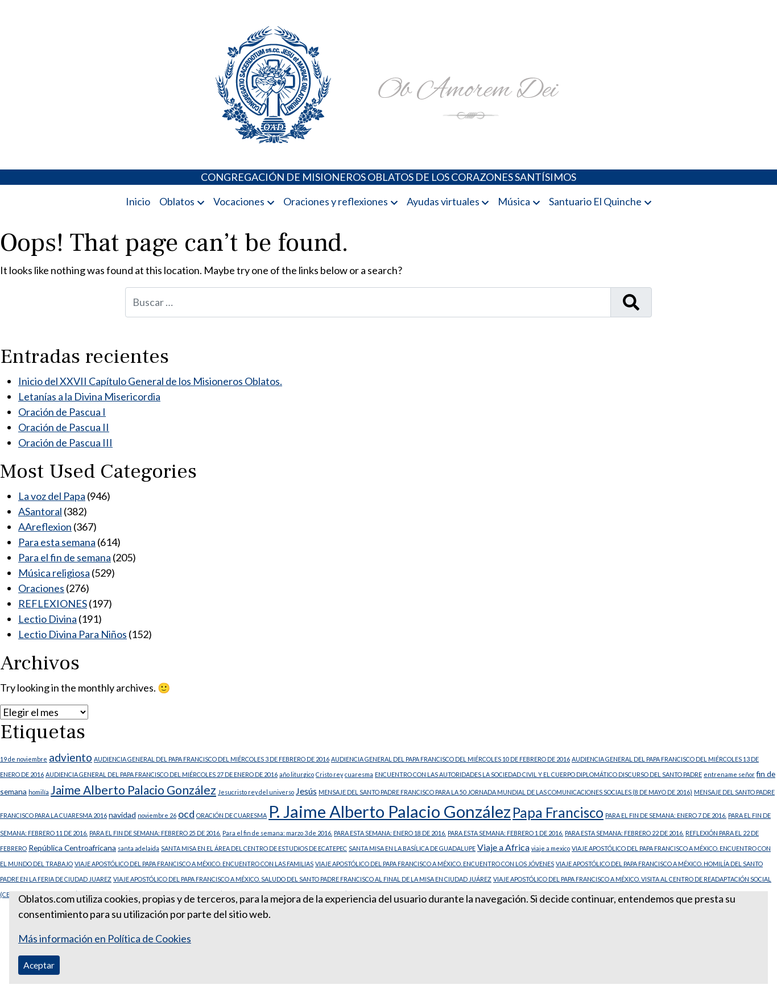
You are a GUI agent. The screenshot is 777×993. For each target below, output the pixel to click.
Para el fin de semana (64, 557)
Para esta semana (57, 542)
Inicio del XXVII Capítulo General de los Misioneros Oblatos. (150, 381)
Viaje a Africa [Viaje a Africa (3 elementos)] (503, 847)
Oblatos (177, 201)
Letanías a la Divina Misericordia (89, 396)
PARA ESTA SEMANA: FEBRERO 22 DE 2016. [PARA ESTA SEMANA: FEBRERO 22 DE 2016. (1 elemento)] (624, 833)
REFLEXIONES (52, 603)
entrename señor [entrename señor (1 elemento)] (729, 774)
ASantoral (40, 511)
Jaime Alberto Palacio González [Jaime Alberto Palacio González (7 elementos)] (133, 790)
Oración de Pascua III (65, 442)
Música (514, 201)
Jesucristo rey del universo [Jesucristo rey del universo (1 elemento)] (256, 792)
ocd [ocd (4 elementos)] (186, 814)
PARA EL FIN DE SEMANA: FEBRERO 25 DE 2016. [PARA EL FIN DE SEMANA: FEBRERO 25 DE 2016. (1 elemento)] (155, 833)
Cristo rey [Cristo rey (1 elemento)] (329, 774)
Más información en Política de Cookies (104, 938)
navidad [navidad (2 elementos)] (122, 815)
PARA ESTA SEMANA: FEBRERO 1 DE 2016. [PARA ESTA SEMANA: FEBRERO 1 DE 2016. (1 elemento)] (505, 833)
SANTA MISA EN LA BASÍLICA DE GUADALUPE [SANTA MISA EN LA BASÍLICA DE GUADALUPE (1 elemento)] (412, 848)
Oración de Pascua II (63, 427)
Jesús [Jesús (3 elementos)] (306, 790)
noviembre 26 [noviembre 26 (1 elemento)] (157, 815)
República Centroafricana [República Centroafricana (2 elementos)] (72, 848)
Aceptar (39, 964)
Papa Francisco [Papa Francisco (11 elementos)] (558, 812)
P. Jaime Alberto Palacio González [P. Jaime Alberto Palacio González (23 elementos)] (389, 811)
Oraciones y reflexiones (335, 201)
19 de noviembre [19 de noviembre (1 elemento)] (23, 759)
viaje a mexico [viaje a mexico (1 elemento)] (550, 848)
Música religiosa (54, 572)
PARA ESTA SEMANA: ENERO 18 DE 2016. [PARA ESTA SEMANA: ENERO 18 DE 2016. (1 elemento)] (390, 833)
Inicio (138, 201)
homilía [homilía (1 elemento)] (38, 792)
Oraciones (41, 588)
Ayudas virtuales (443, 201)
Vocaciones (238, 201)
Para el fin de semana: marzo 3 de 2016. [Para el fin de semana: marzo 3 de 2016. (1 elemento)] (277, 833)
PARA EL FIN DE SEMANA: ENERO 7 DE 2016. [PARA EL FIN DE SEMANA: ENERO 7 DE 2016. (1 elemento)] (665, 815)
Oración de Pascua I (62, 412)
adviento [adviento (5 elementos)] (70, 757)
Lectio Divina (47, 619)
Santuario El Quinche (595, 201)
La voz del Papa (51, 496)
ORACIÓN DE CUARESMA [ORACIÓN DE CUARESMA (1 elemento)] (231, 815)
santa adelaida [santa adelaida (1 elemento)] (138, 848)
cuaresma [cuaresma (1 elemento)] (359, 774)
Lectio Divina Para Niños (72, 634)
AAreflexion (45, 526)
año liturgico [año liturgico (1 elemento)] (296, 774)
